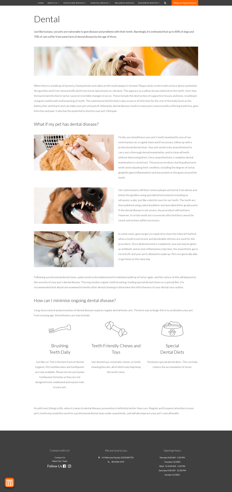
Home (41, 3)
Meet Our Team (59, 461)
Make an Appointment (185, 2)
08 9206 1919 (117, 462)
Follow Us (54, 466)
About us (52, 3)
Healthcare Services (73, 3)
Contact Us (59, 457)
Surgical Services (99, 3)
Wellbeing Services (124, 3)
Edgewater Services (148, 3)
